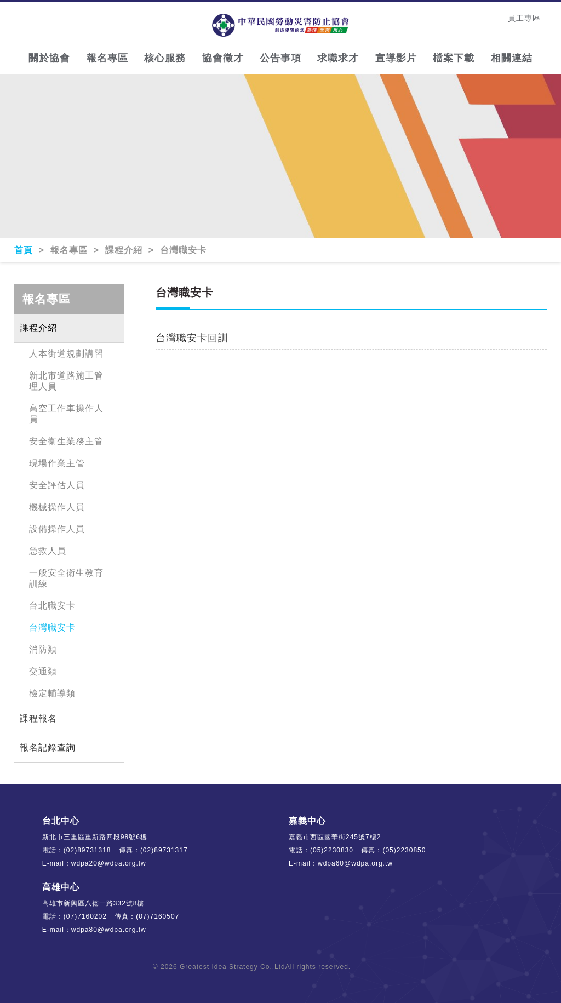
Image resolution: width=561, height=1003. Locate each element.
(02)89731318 (87, 850)
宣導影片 (396, 58)
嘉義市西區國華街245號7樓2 (335, 837)
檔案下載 (453, 58)
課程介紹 (38, 328)
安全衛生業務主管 (66, 441)
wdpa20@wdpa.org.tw (108, 863)
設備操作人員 (57, 529)
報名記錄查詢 (48, 747)
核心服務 (165, 58)
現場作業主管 (57, 463)
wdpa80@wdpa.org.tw (108, 929)
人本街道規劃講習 (66, 353)
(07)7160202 (85, 916)
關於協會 (49, 58)
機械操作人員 (57, 507)
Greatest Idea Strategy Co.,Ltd (232, 967)
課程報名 (38, 718)
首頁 (25, 250)
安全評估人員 (57, 485)
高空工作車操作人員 (66, 414)
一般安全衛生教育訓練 (66, 578)
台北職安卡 (52, 605)
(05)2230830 (331, 850)
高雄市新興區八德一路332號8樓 (93, 903)
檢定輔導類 (52, 693)
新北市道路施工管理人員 (66, 381)
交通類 (43, 671)
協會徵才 (223, 58)
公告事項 (280, 58)
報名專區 (107, 58)
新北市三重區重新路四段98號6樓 (94, 837)
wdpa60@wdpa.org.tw (355, 863)
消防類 (43, 649)
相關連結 (512, 58)
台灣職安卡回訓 (192, 338)
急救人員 (47, 550)
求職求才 (338, 58)
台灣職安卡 (52, 627)
